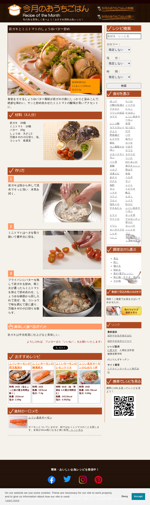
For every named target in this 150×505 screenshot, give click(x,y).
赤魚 (127, 173)
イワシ (113, 226)
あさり (113, 177)
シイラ (129, 200)
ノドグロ (130, 105)
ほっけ (113, 101)
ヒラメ (113, 215)
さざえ (113, 181)
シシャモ (130, 230)
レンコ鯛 (115, 123)
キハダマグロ (117, 230)
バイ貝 (113, 162)
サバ (127, 181)
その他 (117, 281)
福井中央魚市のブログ (119, 341)
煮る (115, 258)
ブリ (127, 233)
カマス (113, 116)
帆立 (127, 193)
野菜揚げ (115, 135)
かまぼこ (130, 113)
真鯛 (112, 166)
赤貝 (127, 123)
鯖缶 (112, 143)
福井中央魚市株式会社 (119, 336)
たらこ (129, 109)
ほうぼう (130, 127)
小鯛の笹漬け (117, 105)
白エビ (129, 204)
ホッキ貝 (130, 215)
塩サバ (129, 139)
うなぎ (129, 177)
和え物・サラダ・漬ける (126, 277)
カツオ (129, 143)
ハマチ (113, 193)
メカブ (113, 170)
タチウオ (130, 154)
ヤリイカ (115, 219)
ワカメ (113, 200)
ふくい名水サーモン (40, 417)
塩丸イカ (115, 204)
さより (113, 131)
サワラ (129, 150)
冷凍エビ (115, 173)
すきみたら (116, 208)
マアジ (113, 196)
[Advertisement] (77, 447)
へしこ (113, 237)
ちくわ (129, 101)
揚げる (117, 266)
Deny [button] (124, 496)
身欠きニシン (132, 166)
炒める (117, 270)
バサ (127, 135)
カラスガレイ (117, 127)
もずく (129, 196)
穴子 (127, 131)
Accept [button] (138, 496)
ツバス (129, 158)
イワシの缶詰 (117, 113)
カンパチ (130, 226)
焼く (115, 262)
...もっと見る (76, 430)
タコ (112, 189)
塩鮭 (112, 185)
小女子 (129, 147)
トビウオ (130, 189)
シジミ (129, 185)
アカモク (115, 109)
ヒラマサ (115, 139)
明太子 (129, 170)
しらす (113, 233)
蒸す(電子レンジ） (123, 273)
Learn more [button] (12, 500)
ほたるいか (131, 162)
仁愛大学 (112, 350)
